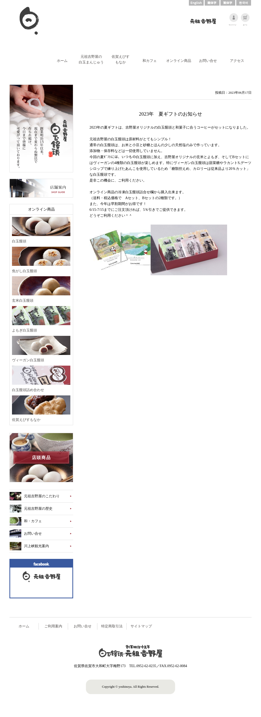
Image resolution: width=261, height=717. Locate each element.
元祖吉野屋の (91, 59)
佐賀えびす (120, 59)
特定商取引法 (112, 626)
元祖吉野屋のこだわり (42, 496)
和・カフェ (33, 521)
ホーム (62, 61)
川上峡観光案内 (36, 546)
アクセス (237, 61)
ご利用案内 (53, 626)
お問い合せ (208, 61)
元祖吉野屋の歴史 (38, 509)
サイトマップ (141, 626)
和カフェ (149, 61)
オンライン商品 (178, 61)
